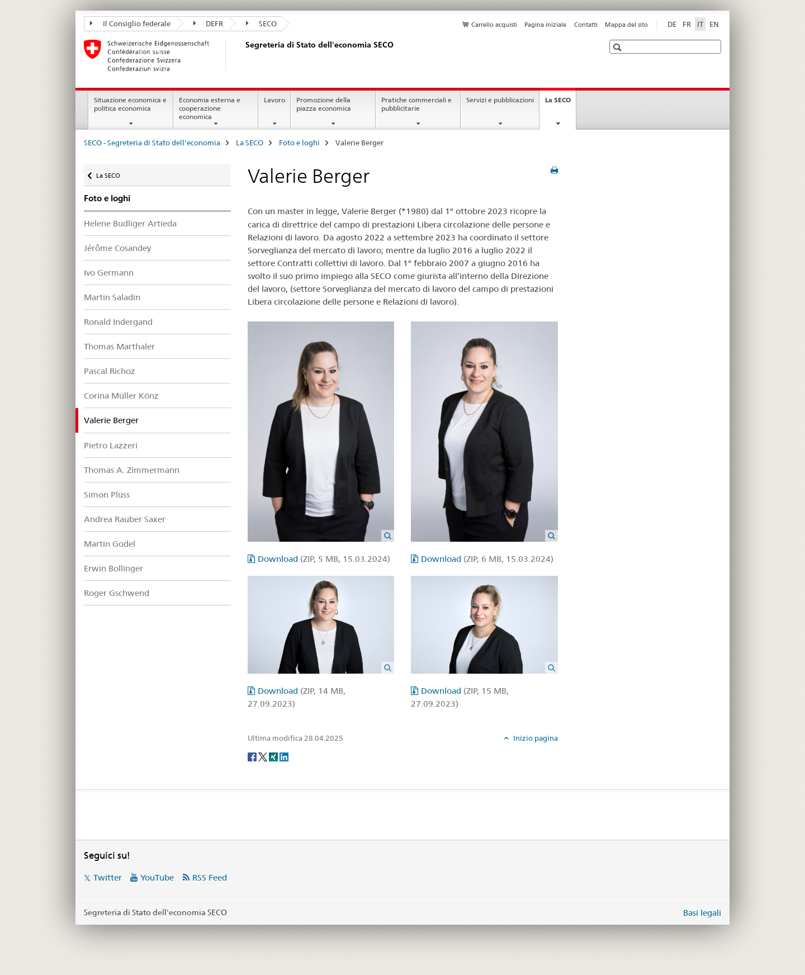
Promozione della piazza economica (323, 104)
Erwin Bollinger (113, 568)
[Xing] (274, 756)
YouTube (157, 877)
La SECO (560, 103)
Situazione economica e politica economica (130, 104)
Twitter (107, 877)
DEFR (208, 23)
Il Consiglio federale (130, 23)
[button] (618, 47)
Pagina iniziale (545, 25)
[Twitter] (263, 756)
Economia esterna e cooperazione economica (209, 108)
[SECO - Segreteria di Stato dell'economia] (243, 55)
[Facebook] (253, 756)
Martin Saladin (112, 297)
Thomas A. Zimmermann (131, 470)
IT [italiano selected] (700, 24)
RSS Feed (209, 877)
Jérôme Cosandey (117, 248)
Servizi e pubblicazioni (500, 100)
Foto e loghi (299, 142)
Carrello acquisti (494, 25)
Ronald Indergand (118, 321)
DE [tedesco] (671, 24)
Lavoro (274, 100)
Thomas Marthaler (119, 346)
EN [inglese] (714, 24)
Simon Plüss (107, 494)
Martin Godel (109, 543)
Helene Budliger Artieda (130, 223)
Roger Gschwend (116, 593)
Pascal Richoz (109, 371)
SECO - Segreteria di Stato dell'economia (152, 142)
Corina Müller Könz (121, 395)
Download (324, 558)
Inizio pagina (535, 737)
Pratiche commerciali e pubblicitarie (416, 104)
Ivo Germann (109, 272)
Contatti (586, 25)
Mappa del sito (626, 25)
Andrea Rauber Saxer (124, 519)
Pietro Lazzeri (111, 445)
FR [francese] (687, 24)
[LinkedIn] (284, 756)
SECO (261, 23)
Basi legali (702, 912)
